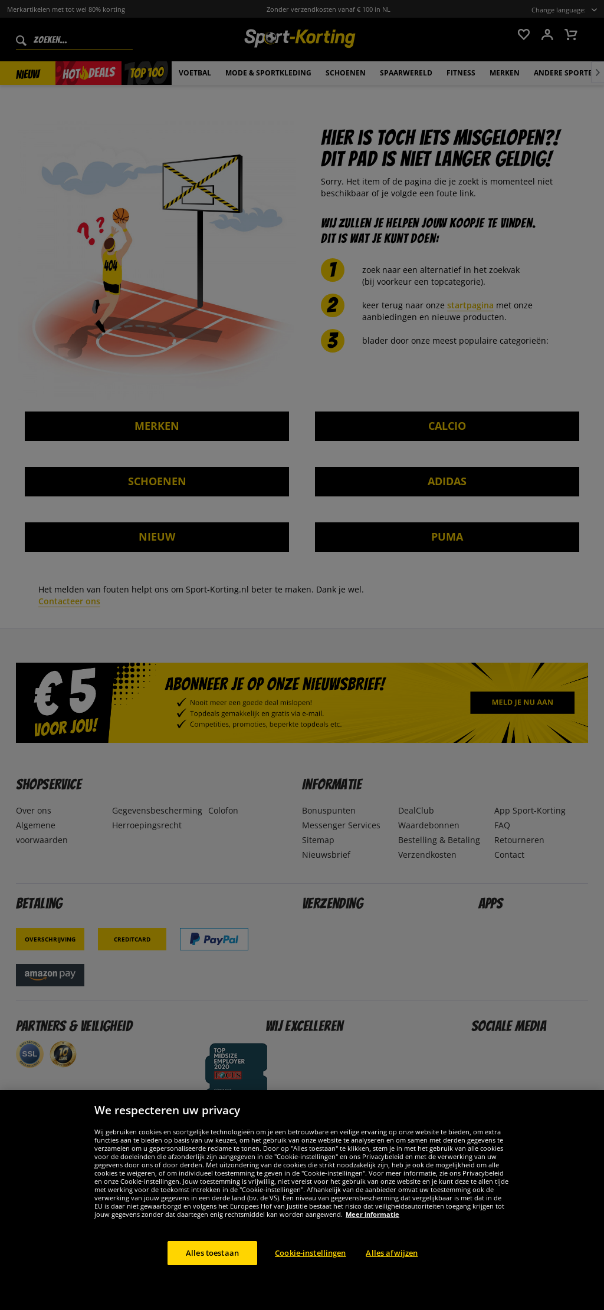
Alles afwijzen (392, 1268)
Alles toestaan (212, 1268)
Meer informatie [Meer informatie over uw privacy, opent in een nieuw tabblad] (372, 1229)
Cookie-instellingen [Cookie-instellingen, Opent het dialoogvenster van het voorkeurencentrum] (310, 1268)
